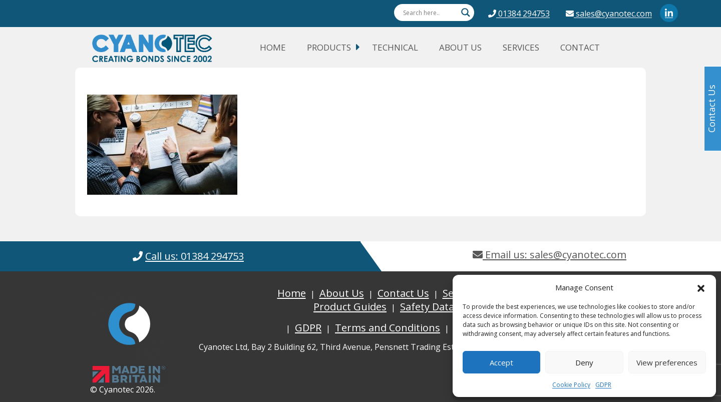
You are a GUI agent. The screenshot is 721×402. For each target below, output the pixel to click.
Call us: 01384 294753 (194, 256)
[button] (701, 287)
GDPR (603, 384)
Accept (501, 362)
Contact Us (403, 293)
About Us (460, 47)
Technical (395, 47)
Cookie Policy (571, 384)
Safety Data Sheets (444, 306)
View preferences (666, 362)
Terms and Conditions (387, 327)
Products (329, 47)
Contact (580, 47)
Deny (584, 362)
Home (273, 47)
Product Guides (350, 306)
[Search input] (429, 13)
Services (521, 47)
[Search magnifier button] (466, 13)
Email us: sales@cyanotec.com (549, 254)
